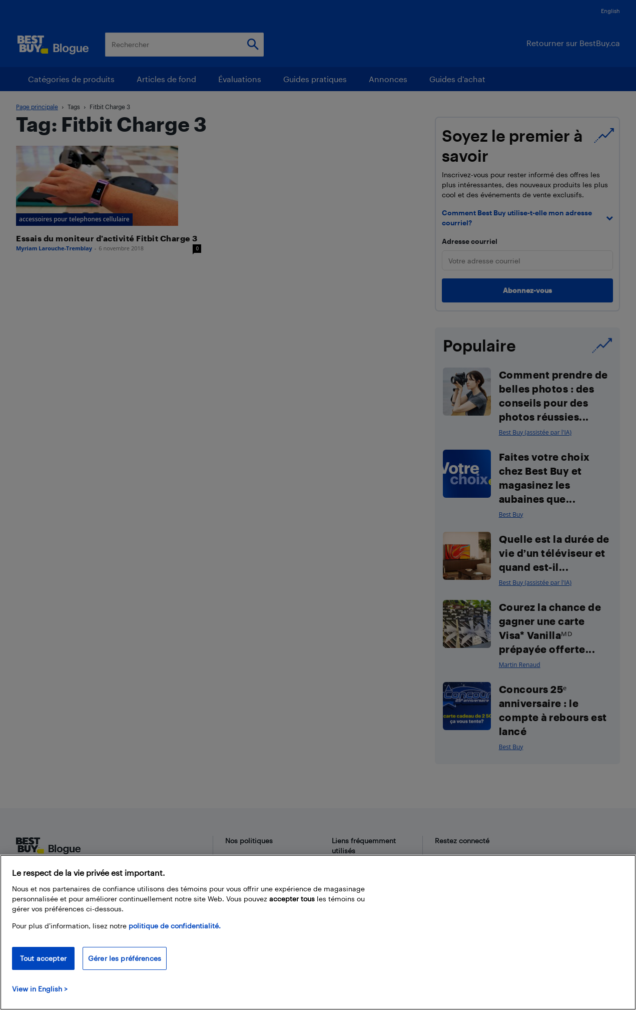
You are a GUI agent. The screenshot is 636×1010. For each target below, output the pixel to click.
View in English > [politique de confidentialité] (40, 988)
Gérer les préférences (124, 958)
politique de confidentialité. (175, 925)
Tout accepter (43, 958)
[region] (318, 932)
